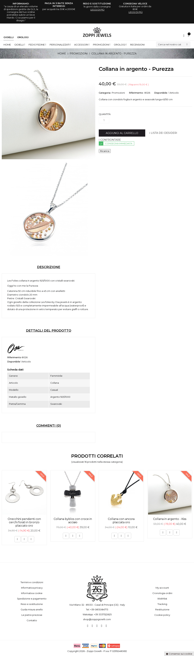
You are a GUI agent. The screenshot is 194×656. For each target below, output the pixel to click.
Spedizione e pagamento (31, 598)
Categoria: (105, 92)
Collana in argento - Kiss (169, 519)
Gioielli (9, 37)
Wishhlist (162, 598)
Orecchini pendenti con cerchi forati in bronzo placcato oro (24, 522)
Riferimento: (136, 92)
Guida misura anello (32, 609)
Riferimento (14, 357)
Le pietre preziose (31, 615)
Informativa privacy (32, 587)
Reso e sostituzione (32, 604)
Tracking (162, 604)
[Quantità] (104, 120)
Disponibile (13, 361)
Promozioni (118, 92)
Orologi (23, 37)
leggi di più (97, 9)
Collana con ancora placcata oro (121, 520)
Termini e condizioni (32, 582)
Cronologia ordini (162, 593)
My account (162, 587)
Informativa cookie (31, 593)
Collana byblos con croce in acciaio (73, 520)
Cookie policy (162, 615)
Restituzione (162, 609)
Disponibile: (161, 92)
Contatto (32, 620)
